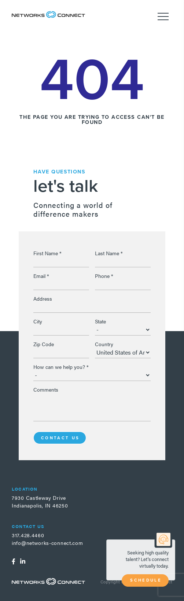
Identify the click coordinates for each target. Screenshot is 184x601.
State (100, 321)
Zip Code (43, 344)
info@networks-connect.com (47, 542)
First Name (47, 253)
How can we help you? (61, 366)
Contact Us (60, 438)
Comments (45, 389)
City (37, 321)
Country (104, 344)
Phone (104, 275)
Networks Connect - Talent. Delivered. (48, 14)
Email (41, 275)
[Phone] (123, 284)
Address (42, 298)
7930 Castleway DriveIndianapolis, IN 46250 (40, 501)
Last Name (109, 253)
